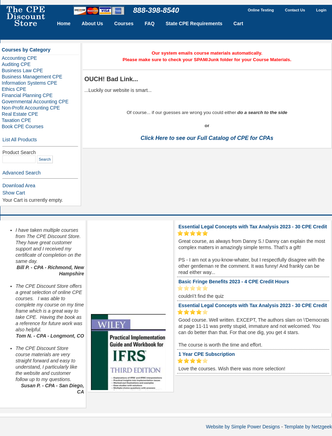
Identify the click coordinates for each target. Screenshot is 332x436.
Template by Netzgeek (308, 426)
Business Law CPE (22, 70)
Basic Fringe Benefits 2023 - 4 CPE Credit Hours (233, 281)
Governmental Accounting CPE (35, 101)
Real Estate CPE (20, 114)
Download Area (18, 185)
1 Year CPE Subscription (206, 354)
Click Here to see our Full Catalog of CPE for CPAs (207, 138)
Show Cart (13, 193)
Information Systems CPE (29, 83)
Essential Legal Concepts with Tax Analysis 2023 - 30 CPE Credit (252, 226)
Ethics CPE (14, 89)
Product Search (19, 152)
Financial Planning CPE (27, 95)
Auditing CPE (16, 64)
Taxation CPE (16, 120)
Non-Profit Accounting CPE (31, 108)
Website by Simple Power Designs (243, 426)
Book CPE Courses (23, 126)
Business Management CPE (32, 76)
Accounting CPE (19, 58)
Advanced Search (21, 173)
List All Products (19, 139)
